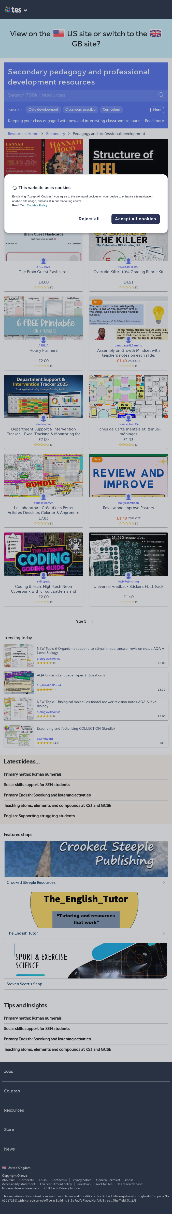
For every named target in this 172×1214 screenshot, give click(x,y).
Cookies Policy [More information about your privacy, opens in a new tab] (37, 205)
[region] (86, 204)
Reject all (89, 219)
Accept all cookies (135, 219)
